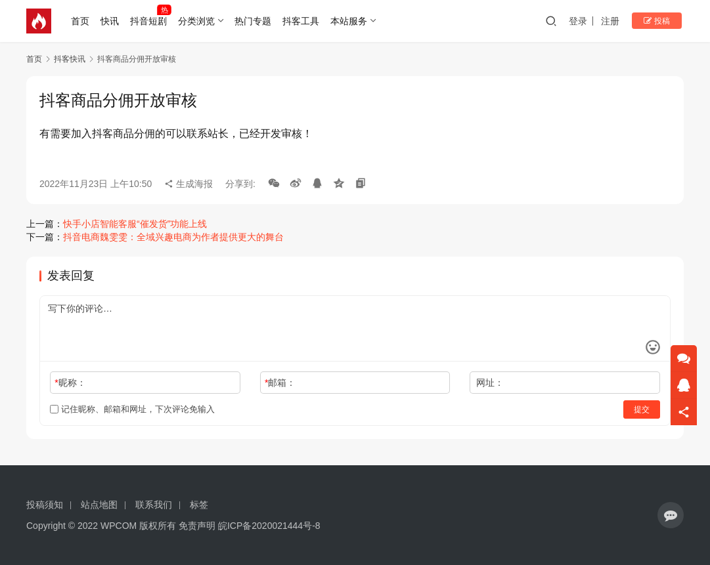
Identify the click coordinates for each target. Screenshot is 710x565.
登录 (585, 21)
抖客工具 (302, 21)
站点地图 (99, 504)
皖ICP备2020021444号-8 (269, 525)
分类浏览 (197, 21)
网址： (490, 382)
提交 (642, 409)
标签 (199, 504)
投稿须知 (44, 504)
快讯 (111, 21)
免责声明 (197, 525)
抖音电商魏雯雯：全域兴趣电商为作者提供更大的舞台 (173, 237)
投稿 (660, 21)
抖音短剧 (149, 21)
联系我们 (153, 504)
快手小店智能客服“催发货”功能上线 (135, 224)
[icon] (670, 515)
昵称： (70, 382)
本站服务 (350, 21)
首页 (82, 21)
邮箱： (280, 382)
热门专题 (254, 21)
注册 (617, 21)
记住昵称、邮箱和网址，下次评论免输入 (132, 409)
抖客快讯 (69, 59)
